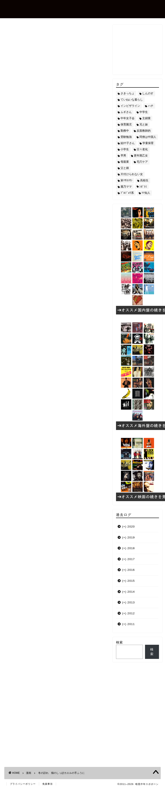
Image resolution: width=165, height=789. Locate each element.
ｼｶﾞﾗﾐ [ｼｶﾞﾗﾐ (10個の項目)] (143, 186)
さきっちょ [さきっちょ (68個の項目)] (127, 93)
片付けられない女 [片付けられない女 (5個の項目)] (132, 174)
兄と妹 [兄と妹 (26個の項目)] (143, 124)
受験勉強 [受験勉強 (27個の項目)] (126, 136)
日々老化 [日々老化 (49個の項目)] (142, 149)
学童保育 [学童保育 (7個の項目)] (148, 143)
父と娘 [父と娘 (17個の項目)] (125, 168)
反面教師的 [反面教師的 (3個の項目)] (144, 130)
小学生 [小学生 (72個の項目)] (125, 149)
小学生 (30, 437)
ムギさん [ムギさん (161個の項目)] (126, 112)
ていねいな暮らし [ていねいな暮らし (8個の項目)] (132, 99)
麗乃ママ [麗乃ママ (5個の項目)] (126, 186)
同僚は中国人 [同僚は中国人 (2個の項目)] (147, 136)
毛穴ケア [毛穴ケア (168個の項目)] (142, 161)
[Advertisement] (55, 477)
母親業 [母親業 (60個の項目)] (125, 161)
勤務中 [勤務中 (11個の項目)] (125, 130)
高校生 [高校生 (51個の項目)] (144, 180)
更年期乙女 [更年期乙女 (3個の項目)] (141, 155)
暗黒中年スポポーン (39, 8)
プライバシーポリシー (23, 784)
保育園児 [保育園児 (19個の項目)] (126, 124)
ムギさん (15, 437)
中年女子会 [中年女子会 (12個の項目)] (127, 118)
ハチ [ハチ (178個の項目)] (150, 105)
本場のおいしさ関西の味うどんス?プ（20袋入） (50, 397)
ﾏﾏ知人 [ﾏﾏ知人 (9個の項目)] (146, 192)
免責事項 (47, 784)
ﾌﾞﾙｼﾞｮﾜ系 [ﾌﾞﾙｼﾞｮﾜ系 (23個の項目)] (127, 192)
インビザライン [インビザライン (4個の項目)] (130, 105)
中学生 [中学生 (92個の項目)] (143, 112)
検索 (119, 642)
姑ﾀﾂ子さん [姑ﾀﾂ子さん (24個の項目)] (128, 143)
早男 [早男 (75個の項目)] (123, 155)
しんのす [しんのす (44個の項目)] (147, 93)
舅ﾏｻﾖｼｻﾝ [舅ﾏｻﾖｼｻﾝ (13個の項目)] (126, 180)
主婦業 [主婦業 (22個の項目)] (146, 118)
